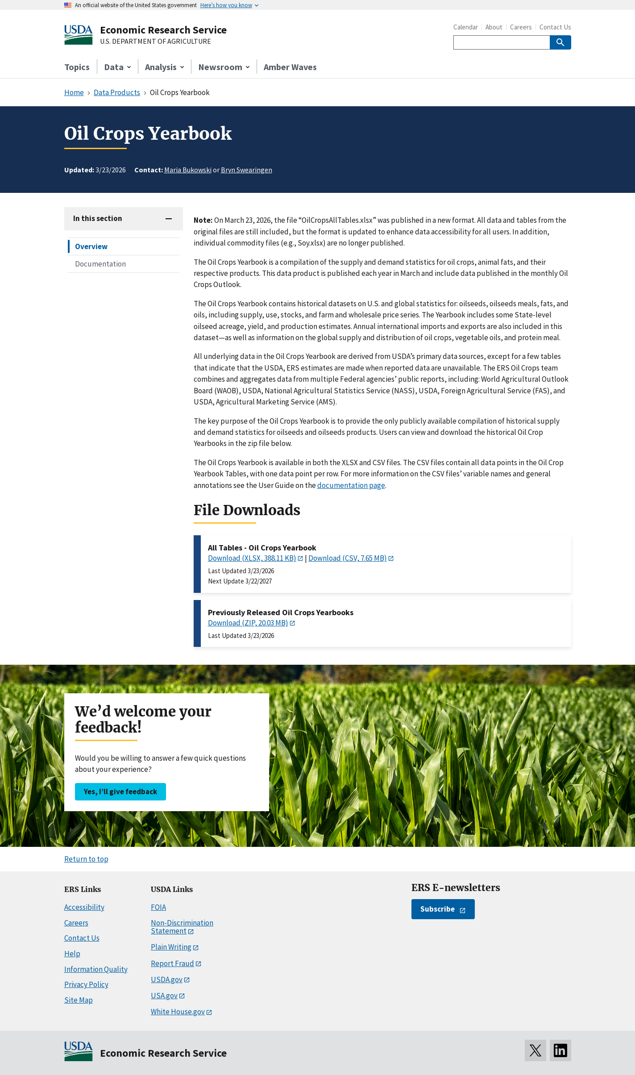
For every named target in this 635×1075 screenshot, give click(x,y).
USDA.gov (167, 979)
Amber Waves (290, 66)
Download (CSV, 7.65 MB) (347, 558)
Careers (521, 27)
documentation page (351, 485)
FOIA (158, 907)
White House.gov (178, 1012)
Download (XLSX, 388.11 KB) (252, 558)
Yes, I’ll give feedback (120, 791)
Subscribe (437, 909)
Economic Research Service (163, 29)
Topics (77, 66)
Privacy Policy (86, 984)
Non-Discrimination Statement (182, 927)
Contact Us (555, 27)
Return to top (86, 859)
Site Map (78, 1000)
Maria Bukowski (188, 169)
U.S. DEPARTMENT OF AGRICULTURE (155, 42)
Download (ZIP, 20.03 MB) (248, 623)
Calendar (465, 27)
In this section (97, 218)
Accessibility (84, 907)
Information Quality (96, 969)
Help (72, 953)
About (494, 27)
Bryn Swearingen (246, 169)
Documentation (100, 264)
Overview (91, 246)
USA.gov (164, 995)
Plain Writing (171, 947)
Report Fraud (172, 963)
